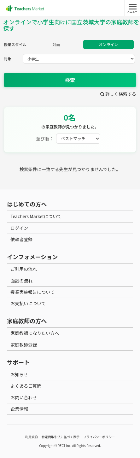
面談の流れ (21, 280)
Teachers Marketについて (35, 216)
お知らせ (19, 374)
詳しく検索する (118, 94)
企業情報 (19, 409)
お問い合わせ (23, 397)
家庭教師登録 (23, 345)
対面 (56, 44)
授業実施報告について (32, 292)
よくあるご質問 (25, 386)
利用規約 (31, 436)
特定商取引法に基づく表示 (60, 436)
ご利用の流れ (23, 269)
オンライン (108, 44)
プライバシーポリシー (99, 436)
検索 (70, 80)
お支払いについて (28, 303)
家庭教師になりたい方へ (34, 333)
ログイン (19, 228)
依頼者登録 (21, 239)
